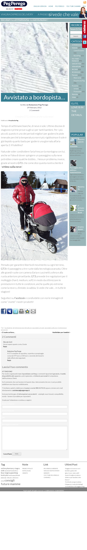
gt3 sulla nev (28, 328)
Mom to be (77, 78)
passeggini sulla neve (51, 328)
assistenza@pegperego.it (21, 390)
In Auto (76, 89)
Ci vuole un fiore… (8, 332)
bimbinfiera (14, 470)
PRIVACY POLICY (27, 468)
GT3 (20, 163)
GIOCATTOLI (40, 19)
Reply (5, 346)
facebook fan (8, 328)
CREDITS (25, 473)
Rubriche (75, 94)
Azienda (74, 48)
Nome (8, 404)
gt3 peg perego (19, 328)
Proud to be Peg (13, 120)
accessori (8, 471)
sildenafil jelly (76, 66)
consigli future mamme (10, 482)
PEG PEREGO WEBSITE (51, 468)
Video (74, 97)
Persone (75, 75)
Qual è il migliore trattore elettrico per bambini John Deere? (73, 477)
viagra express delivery (17, 14)
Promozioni (77, 91)
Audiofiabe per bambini (60, 332)
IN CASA (5, 19)
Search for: (76, 29)
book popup (12, 475)
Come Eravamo (79, 51)
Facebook (19, 298)
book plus (4, 475)
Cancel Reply (7, 454)
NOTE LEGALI (26, 471)
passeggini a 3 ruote (38, 328)
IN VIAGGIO (22, 19)
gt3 (14, 328)
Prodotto (75, 86)
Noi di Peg (77, 56)
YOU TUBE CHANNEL (73, 6)
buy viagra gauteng (9, 473)
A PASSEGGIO (77, 45)
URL (3, 418)
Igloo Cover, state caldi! (72, 473)
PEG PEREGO (59, 6)
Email (8, 411)
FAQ (84, 6)
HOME (51, 6)
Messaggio (10, 425)
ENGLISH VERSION (40, 6)
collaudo (9, 477)
